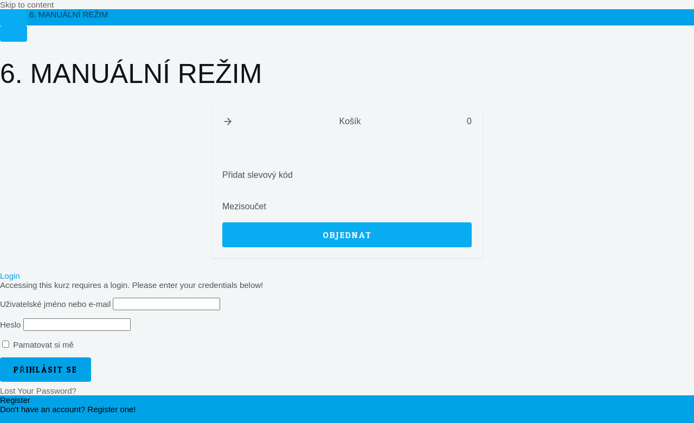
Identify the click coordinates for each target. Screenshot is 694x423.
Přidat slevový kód (257, 175)
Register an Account (36, 418)
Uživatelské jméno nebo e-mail (55, 304)
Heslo (10, 324)
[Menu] (13, 33)
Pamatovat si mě (38, 344)
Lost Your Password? (38, 390)
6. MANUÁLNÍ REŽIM (68, 14)
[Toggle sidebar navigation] (13, 17)
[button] (227, 121)
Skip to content (27, 4)
